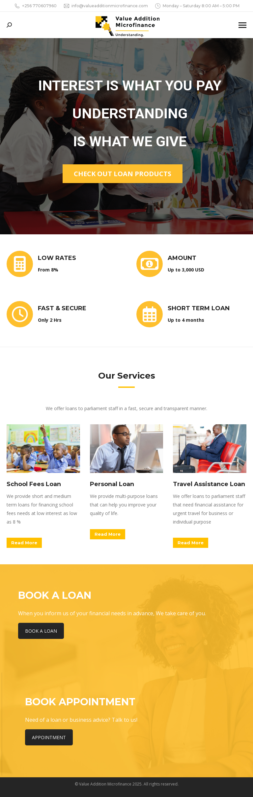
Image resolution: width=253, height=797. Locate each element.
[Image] (43, 448)
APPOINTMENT (49, 737)
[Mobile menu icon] (242, 25)
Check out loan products (122, 173)
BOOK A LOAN (41, 631)
